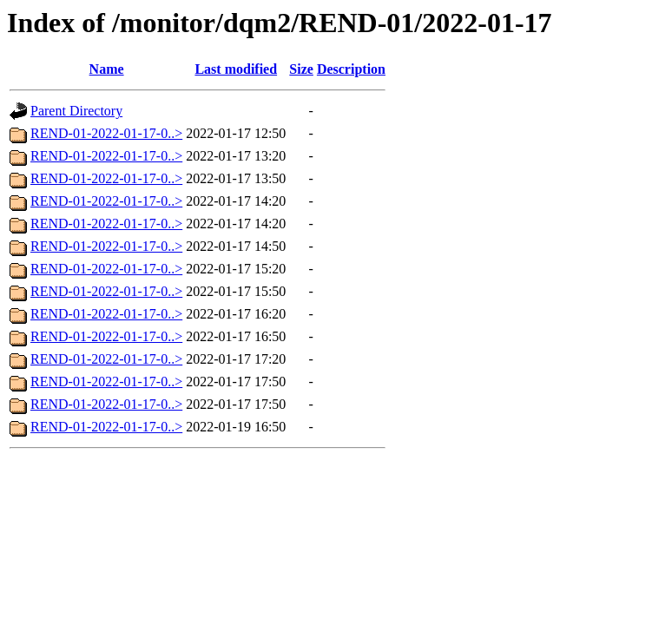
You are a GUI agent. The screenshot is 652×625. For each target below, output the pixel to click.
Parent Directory (76, 110)
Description (351, 69)
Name (106, 69)
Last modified (235, 69)
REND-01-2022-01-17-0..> (106, 133)
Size (301, 69)
